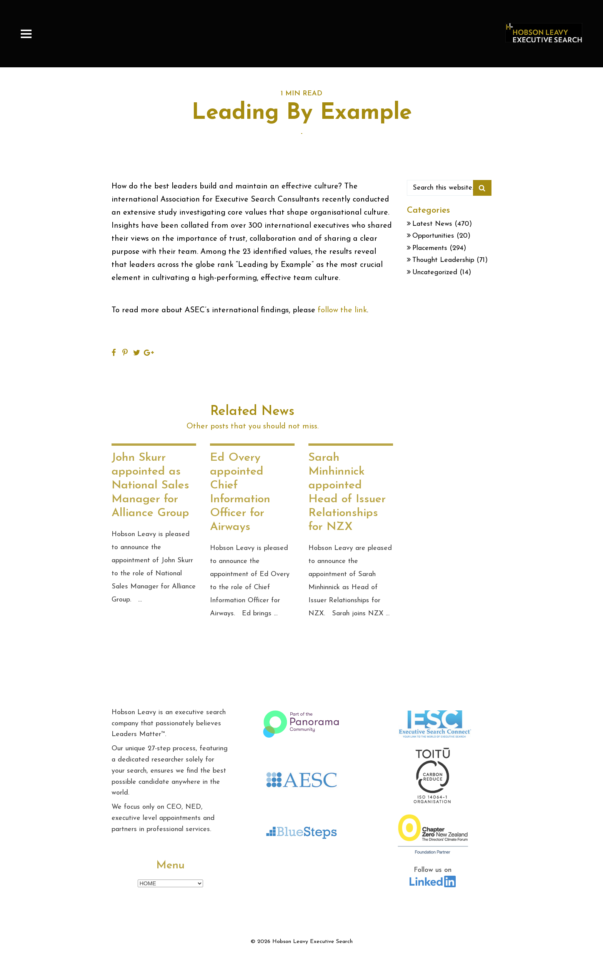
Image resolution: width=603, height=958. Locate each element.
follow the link (342, 310)
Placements (429, 248)
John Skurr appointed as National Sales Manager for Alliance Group (150, 485)
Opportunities (433, 236)
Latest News (432, 224)
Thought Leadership (443, 260)
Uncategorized (434, 272)
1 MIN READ (301, 93)
